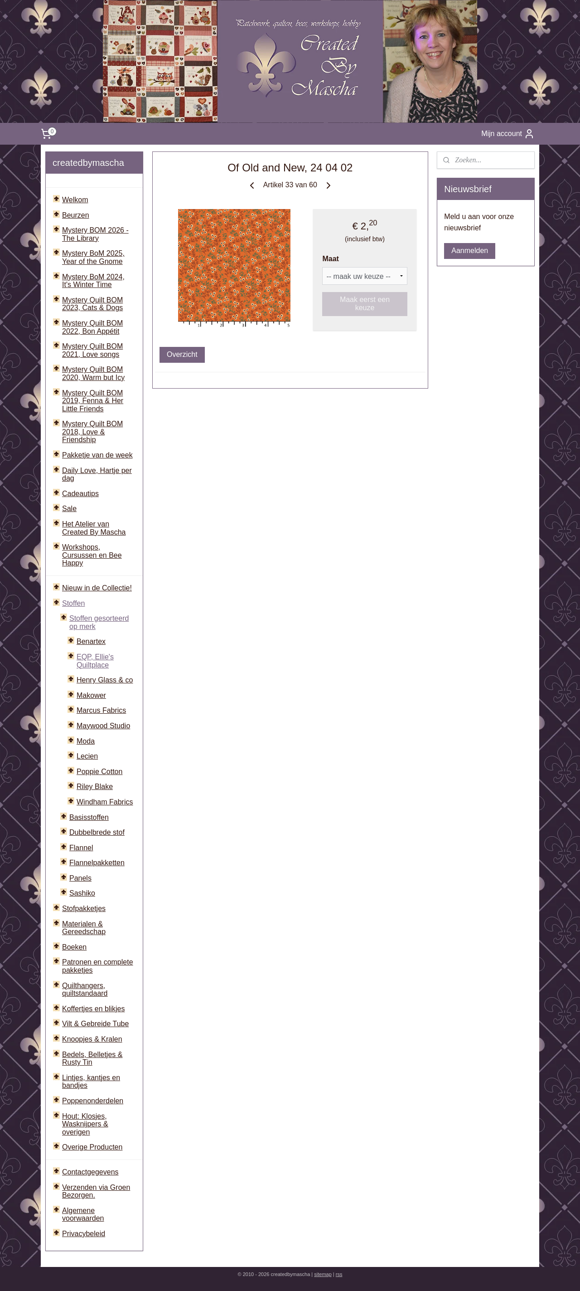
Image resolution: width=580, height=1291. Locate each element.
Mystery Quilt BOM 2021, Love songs (92, 350)
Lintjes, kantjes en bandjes (91, 1082)
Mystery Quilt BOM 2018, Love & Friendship (92, 431)
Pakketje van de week (97, 455)
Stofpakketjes (84, 908)
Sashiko (82, 893)
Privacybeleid (83, 1233)
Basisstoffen (89, 817)
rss (339, 1274)
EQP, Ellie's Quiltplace (95, 661)
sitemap (323, 1274)
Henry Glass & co (105, 680)
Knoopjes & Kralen (92, 1039)
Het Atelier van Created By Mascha (94, 528)
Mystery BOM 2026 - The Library (95, 234)
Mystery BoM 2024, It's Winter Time (93, 281)
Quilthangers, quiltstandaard (85, 990)
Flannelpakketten (97, 863)
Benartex (91, 641)
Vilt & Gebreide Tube (95, 1024)
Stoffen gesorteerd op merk (99, 622)
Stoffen (73, 603)
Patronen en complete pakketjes (97, 966)
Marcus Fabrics (101, 710)
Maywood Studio (103, 726)
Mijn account (508, 133)
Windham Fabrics (105, 802)
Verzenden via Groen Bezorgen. (96, 1191)
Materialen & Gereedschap (84, 928)
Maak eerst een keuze (365, 304)
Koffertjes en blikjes (93, 1009)
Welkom (75, 200)
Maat (330, 259)
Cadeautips (80, 493)
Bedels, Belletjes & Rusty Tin (92, 1059)
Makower (91, 695)
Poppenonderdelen (92, 1101)
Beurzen (75, 215)
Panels (80, 878)
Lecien (87, 756)
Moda (86, 741)
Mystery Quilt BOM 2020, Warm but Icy (93, 373)
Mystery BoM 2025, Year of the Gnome (93, 257)
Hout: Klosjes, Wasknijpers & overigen (85, 1124)
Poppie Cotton (99, 771)
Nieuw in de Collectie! (97, 588)
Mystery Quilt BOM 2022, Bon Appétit (92, 327)
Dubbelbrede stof (97, 832)
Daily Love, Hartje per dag (97, 474)
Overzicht (182, 354)
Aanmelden (469, 250)
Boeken (74, 947)
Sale (69, 508)
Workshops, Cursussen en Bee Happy (92, 555)
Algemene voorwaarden (83, 1215)
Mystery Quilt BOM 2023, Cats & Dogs (92, 304)
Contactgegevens (90, 1172)
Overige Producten (92, 1147)
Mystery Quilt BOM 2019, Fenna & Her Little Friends (92, 401)
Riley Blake (95, 786)
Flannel (81, 848)
